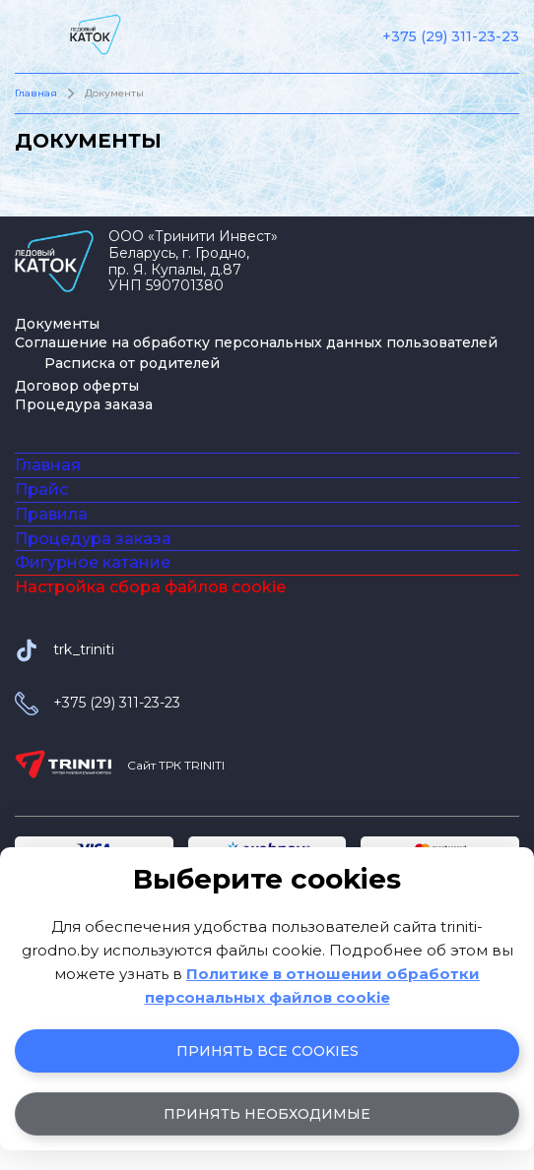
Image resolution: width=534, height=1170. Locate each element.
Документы (57, 324)
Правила (51, 577)
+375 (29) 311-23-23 (450, 37)
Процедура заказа (84, 404)
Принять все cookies (267, 1051)
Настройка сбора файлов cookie (150, 724)
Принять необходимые (267, 1114)
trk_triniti (83, 800)
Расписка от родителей (132, 363)
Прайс (41, 527)
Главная (36, 93)
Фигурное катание (92, 675)
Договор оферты (77, 386)
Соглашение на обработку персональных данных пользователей (256, 342)
